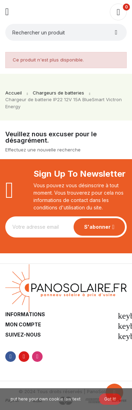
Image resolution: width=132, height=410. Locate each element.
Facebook (10, 356)
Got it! (110, 399)
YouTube (24, 356)
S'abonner (97, 227)
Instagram (37, 356)
